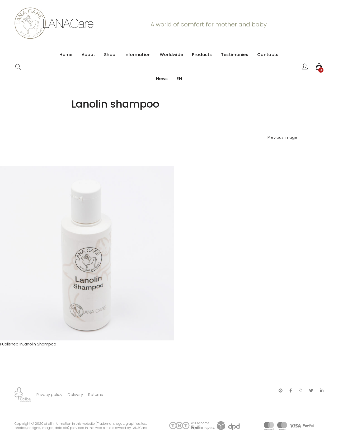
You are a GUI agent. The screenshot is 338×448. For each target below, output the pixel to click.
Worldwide (171, 55)
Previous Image (282, 137)
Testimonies (234, 55)
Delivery (75, 394)
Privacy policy (49, 394)
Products (202, 55)
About (88, 55)
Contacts (267, 55)
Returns (95, 394)
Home (65, 55)
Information (137, 55)
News (162, 79)
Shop (109, 55)
